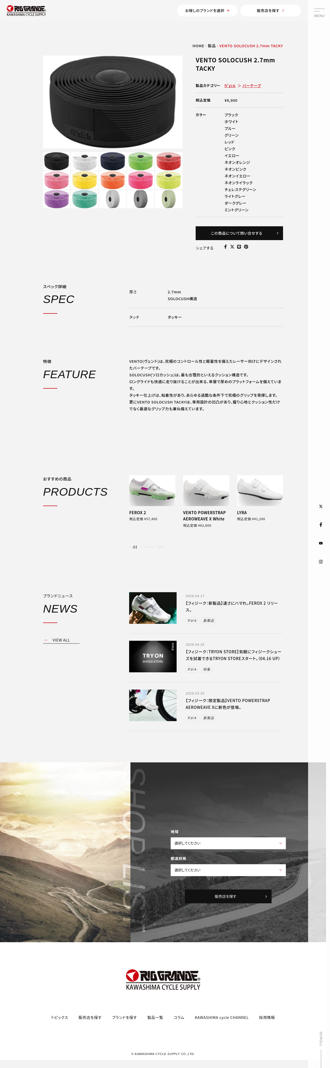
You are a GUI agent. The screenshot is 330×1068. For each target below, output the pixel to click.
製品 (212, 46)
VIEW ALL (61, 643)
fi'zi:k (230, 87)
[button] (130, 550)
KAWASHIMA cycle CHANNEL (222, 1023)
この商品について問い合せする (243, 235)
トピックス (59, 1023)
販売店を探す (266, 11)
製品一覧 (155, 1023)
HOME (198, 46)
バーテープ (252, 87)
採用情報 (267, 1023)
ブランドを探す (124, 1023)
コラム (179, 1023)
